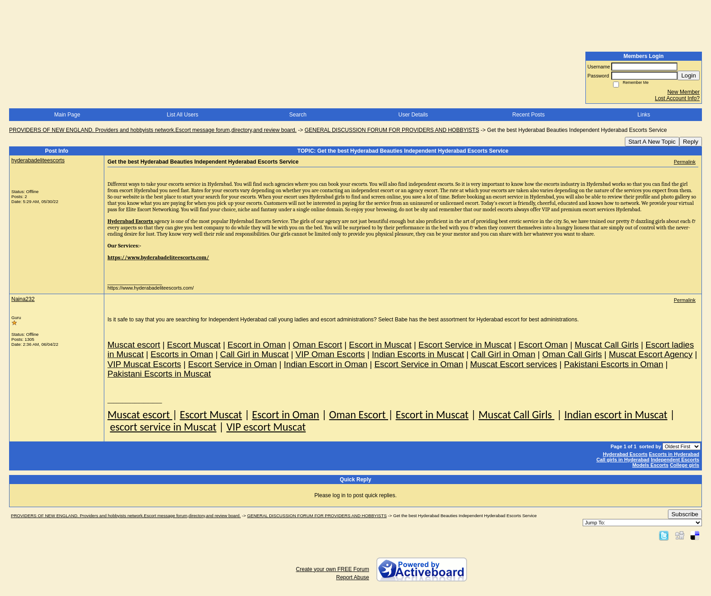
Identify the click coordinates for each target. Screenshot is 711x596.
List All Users (182, 114)
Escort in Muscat (431, 414)
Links (644, 114)
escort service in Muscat (163, 426)
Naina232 (22, 299)
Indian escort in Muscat (615, 414)
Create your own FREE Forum (332, 569)
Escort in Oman (285, 414)
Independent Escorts (675, 459)
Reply (690, 141)
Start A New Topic (652, 141)
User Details (413, 114)
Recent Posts (528, 114)
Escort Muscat (211, 414)
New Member (683, 92)
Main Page (67, 114)
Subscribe (685, 514)
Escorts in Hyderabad (674, 454)
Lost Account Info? (677, 98)
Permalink (685, 162)
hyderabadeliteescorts (37, 160)
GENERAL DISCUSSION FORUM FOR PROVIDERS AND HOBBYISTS (392, 130)
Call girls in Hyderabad (622, 459)
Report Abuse (352, 577)
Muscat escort (139, 414)
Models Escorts (650, 465)
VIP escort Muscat (266, 426)
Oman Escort (358, 414)
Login (688, 75)
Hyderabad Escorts (625, 454)
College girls (684, 465)
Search (298, 114)
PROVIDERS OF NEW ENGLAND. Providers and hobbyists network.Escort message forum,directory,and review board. (153, 130)
